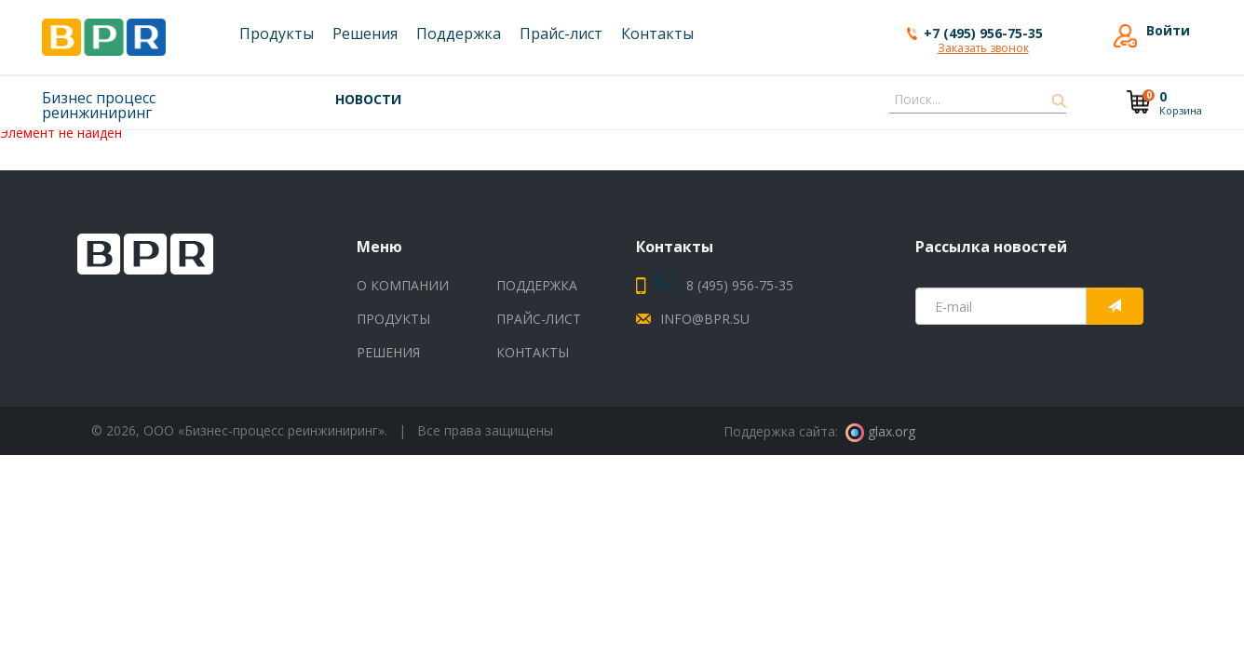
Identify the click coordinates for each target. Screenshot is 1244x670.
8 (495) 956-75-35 (724, 285)
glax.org (880, 431)
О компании (403, 285)
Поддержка (536, 285)
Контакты (532, 352)
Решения (388, 352)
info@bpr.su (705, 319)
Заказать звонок (983, 49)
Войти (1168, 30)
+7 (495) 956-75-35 (983, 33)
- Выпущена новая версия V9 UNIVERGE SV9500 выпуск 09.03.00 (671, 98)
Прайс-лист (538, 319)
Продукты (393, 319)
